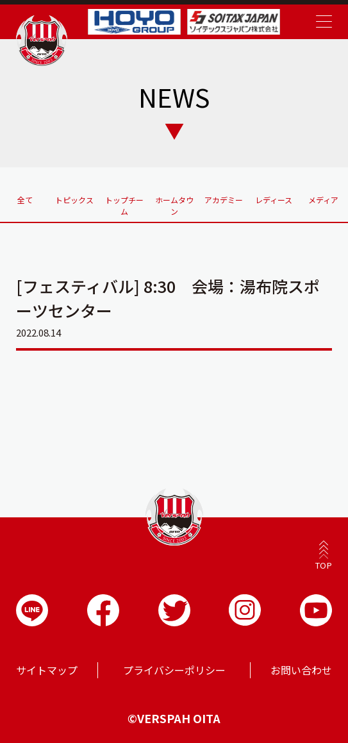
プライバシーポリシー (174, 670)
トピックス (74, 199)
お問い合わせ (301, 670)
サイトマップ (47, 670)
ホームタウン (174, 205)
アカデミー (223, 199)
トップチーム (124, 205)
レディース (273, 199)
